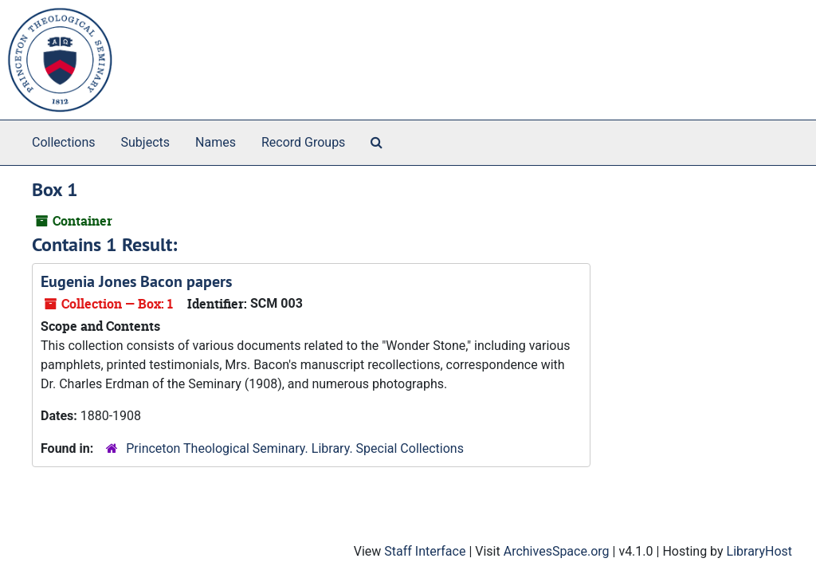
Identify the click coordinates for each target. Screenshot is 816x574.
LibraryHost (759, 551)
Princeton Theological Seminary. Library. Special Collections (295, 448)
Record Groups (303, 142)
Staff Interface (424, 551)
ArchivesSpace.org (557, 551)
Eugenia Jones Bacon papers (136, 281)
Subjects (145, 142)
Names (215, 142)
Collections (64, 142)
